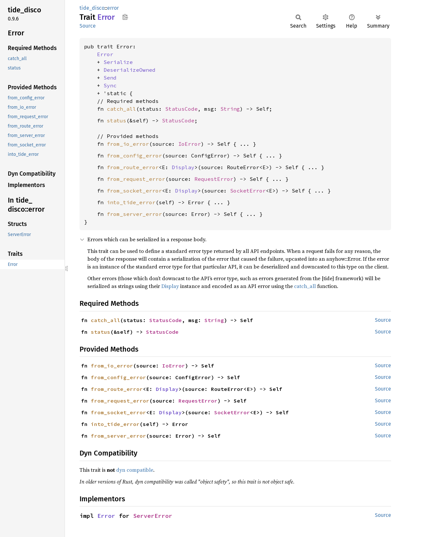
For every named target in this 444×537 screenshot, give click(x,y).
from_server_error (134, 214)
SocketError (248, 190)
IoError (189, 144)
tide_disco (92, 8)
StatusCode (181, 109)
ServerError (152, 515)
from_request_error (136, 179)
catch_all (121, 109)
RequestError (213, 179)
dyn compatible (134, 469)
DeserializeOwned (129, 70)
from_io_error (128, 144)
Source (88, 26)
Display (183, 167)
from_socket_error (134, 190)
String (230, 109)
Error (105, 54)
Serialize (118, 62)
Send (110, 77)
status (116, 120)
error (113, 8)
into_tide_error (131, 202)
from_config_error (134, 155)
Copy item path (125, 16)
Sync (110, 85)
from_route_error (133, 167)
